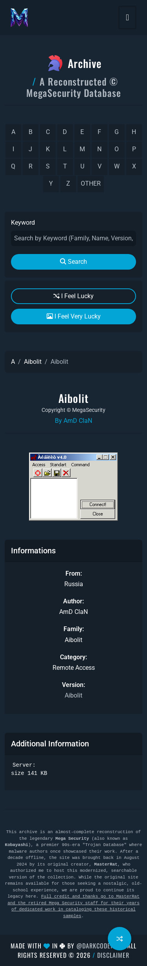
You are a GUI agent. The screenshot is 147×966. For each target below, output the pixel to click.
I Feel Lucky (73, 296)
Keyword (23, 222)
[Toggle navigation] (127, 17)
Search (73, 261)
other (91, 183)
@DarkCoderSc (98, 945)
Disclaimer (113, 955)
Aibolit (33, 361)
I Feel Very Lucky (74, 316)
